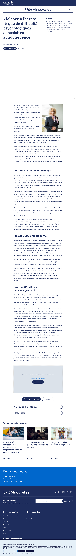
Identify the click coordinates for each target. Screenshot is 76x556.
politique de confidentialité (13, 553)
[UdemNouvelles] (38, 9)
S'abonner (67, 502)
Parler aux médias (7, 531)
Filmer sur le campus (8, 525)
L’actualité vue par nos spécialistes (11, 516)
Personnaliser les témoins (10, 551)
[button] (71, 9)
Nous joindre (29, 519)
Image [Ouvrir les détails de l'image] (73, 98)
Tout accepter (30, 551)
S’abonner (28, 522)
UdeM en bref (6, 528)
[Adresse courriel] (49, 502)
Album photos (6, 522)
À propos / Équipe (30, 516)
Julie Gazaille (8, 477)
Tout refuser (21, 551)
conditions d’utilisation (27, 553)
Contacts (5, 534)
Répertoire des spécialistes (9, 519)
